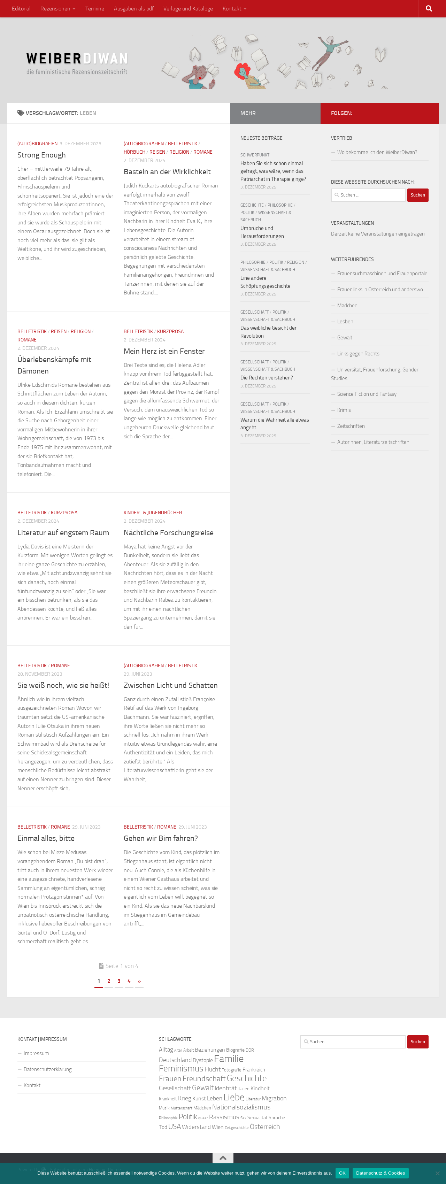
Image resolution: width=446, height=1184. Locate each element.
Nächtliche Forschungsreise (169, 532)
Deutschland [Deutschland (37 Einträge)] (175, 1060)
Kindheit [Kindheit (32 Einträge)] (260, 1088)
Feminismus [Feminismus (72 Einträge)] (181, 1068)
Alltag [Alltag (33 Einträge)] (166, 1049)
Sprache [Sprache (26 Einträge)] (277, 1118)
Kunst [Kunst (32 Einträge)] (199, 1098)
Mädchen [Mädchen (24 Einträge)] (202, 1107)
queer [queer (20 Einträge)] (203, 1118)
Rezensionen (55, 8)
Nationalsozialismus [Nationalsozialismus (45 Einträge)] (241, 1107)
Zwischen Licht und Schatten (171, 685)
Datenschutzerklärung (48, 1069)
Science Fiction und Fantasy (367, 394)
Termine (94, 8)
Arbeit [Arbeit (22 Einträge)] (188, 1050)
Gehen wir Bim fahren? (161, 838)
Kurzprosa (170, 332)
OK (342, 1173)
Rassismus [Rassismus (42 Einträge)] (224, 1117)
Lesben (345, 321)
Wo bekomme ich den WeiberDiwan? (377, 152)
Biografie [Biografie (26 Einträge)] (235, 1050)
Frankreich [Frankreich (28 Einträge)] (254, 1070)
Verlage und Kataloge (188, 8)
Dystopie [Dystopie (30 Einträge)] (203, 1060)
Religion (179, 152)
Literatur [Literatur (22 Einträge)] (253, 1099)
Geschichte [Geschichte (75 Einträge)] (247, 1078)
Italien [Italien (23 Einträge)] (243, 1088)
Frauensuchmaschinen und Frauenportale (382, 273)
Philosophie (280, 205)
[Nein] (437, 1173)
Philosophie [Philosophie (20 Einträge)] (168, 1118)
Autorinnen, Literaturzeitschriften (373, 442)
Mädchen (347, 305)
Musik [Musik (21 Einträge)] (164, 1108)
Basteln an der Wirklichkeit (167, 171)
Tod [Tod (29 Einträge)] (163, 1127)
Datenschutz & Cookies (380, 1173)
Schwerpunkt (254, 155)
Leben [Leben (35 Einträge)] (214, 1098)
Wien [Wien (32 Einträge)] (218, 1127)
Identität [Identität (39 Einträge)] (226, 1088)
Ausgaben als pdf (134, 8)
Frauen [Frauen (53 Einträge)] (170, 1078)
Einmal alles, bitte (46, 838)
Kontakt (232, 8)
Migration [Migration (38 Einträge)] (274, 1098)
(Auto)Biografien (37, 144)
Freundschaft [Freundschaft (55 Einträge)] (204, 1078)
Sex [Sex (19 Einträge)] (243, 1118)
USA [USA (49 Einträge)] (174, 1126)
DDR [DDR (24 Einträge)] (250, 1050)
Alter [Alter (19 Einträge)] (178, 1050)
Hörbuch (134, 152)
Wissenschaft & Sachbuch (267, 269)
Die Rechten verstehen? (266, 378)
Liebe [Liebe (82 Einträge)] (234, 1097)
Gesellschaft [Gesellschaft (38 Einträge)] (175, 1088)
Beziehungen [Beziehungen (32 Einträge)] (210, 1049)
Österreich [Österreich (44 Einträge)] (265, 1127)
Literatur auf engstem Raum (63, 532)
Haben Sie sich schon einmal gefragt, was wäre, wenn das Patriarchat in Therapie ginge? (273, 171)
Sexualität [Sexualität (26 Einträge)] (257, 1118)
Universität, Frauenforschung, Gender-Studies (376, 374)
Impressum (36, 1053)
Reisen (157, 152)
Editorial (21, 8)
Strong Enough (41, 155)
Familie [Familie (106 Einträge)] (229, 1059)
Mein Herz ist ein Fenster (164, 351)
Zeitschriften (351, 426)
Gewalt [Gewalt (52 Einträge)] (203, 1087)
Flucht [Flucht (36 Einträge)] (213, 1069)
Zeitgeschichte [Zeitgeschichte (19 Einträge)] (237, 1127)
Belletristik (182, 144)
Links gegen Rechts (358, 354)
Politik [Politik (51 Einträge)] (188, 1116)
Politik (247, 212)
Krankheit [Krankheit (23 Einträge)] (168, 1098)
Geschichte (252, 205)
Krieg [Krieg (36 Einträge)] (184, 1098)
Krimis (344, 410)
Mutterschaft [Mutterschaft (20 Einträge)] (181, 1108)
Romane (203, 152)
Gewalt (344, 338)
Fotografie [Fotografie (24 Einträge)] (231, 1069)
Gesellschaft (254, 312)
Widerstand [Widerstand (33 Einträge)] (196, 1127)
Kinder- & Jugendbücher (153, 513)
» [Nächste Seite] (139, 981)
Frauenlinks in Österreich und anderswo (380, 289)
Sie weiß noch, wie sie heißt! (63, 685)
